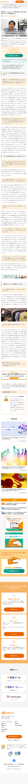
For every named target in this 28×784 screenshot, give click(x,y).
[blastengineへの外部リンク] (14, 697)
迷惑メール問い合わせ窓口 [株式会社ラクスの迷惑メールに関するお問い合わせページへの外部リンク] (12, 766)
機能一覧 (3, 723)
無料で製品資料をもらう (14, 736)
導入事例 (17, 723)
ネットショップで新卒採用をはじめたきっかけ (13, 65)
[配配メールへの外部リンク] (14, 678)
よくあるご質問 (18, 725)
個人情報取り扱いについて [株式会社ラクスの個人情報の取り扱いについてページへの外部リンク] (12, 764)
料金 (16, 721)
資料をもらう (19, 1)
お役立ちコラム (7, 6)
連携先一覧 (3, 725)
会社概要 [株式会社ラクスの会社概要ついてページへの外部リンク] (5, 764)
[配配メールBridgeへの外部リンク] (14, 688)
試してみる (14, 634)
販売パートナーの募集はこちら (14, 740)
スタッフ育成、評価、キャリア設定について (12, 66)
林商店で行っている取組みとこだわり (11, 68)
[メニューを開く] (25, 1)
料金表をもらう (14, 655)
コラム (2, 727)
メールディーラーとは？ (6, 721)
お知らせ (3, 731)
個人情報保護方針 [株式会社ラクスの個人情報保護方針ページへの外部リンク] (21, 764)
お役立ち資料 (4, 729)
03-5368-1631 (7, 718)
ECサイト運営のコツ (14, 6)
